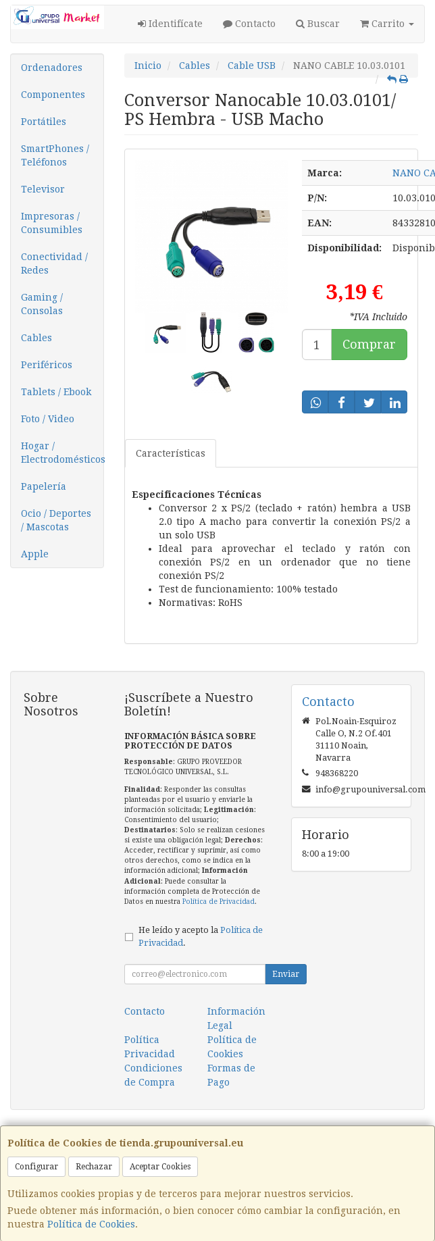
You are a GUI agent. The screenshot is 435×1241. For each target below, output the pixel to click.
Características (170, 453)
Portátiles (43, 121)
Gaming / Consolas (42, 304)
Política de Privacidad (218, 901)
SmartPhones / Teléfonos (55, 155)
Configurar (36, 1166)
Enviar (285, 974)
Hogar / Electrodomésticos (62, 452)
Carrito (387, 23)
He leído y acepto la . (200, 936)
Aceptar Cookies (160, 1166)
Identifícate (170, 23)
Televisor (43, 189)
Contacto (249, 23)
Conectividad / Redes (54, 263)
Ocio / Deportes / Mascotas (56, 520)
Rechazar (94, 1166)
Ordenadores (51, 67)
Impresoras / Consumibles (51, 223)
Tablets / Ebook (56, 391)
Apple (35, 554)
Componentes (53, 94)
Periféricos (46, 364)
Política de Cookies (91, 1224)
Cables (36, 337)
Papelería (43, 486)
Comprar (369, 344)
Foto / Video (47, 418)
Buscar (318, 23)
